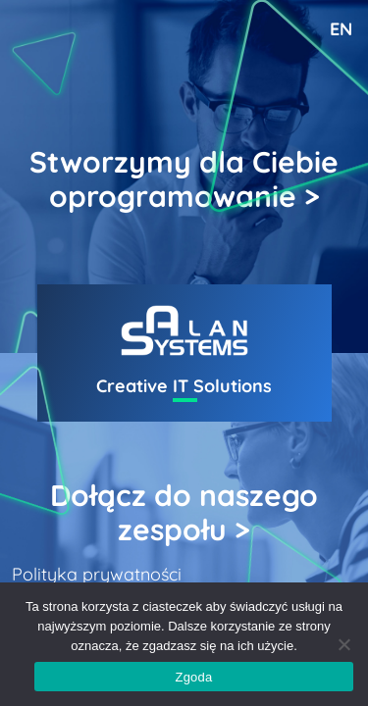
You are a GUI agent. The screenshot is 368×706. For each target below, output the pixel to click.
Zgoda (193, 677)
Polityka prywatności (97, 574)
